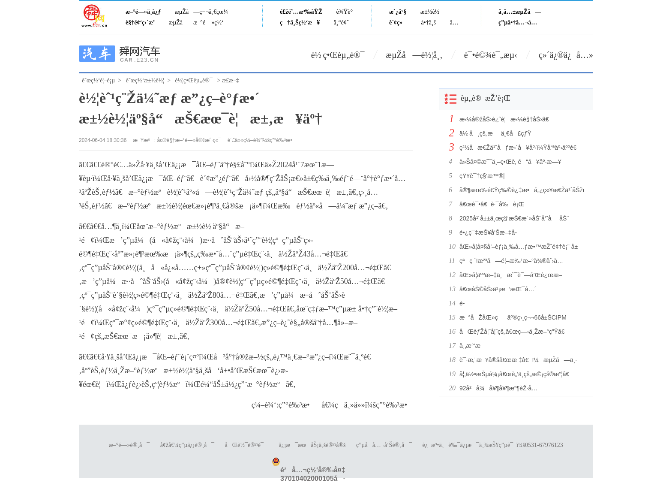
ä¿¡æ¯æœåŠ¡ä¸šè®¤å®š (312, 445)
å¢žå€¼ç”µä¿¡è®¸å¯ (187, 445)
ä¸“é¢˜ (341, 22)
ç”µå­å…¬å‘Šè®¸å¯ (384, 445)
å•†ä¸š (428, 22)
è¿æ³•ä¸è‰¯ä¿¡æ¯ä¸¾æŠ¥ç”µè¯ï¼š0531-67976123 (493, 445)
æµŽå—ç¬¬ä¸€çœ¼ (201, 12)
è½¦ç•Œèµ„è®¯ (338, 55)
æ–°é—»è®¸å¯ (129, 445)
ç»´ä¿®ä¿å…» (566, 55)
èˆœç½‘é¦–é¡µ (98, 80)
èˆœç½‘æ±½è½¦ (145, 80)
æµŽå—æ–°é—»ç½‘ (196, 22)
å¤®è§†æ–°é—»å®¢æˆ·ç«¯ (189, 140)
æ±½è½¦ (430, 12)
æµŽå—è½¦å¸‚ (414, 55)
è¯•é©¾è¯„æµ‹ (490, 55)
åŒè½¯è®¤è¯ (246, 445)
